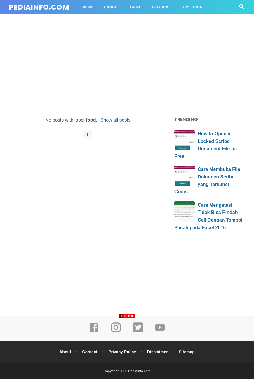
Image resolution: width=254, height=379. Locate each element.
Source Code (96, 21)
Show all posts (115, 119)
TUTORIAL (161, 7)
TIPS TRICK (192, 7)
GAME (135, 7)
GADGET (112, 7)
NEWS (88, 7)
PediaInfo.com (39, 7)
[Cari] (241, 8)
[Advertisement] (127, 66)
